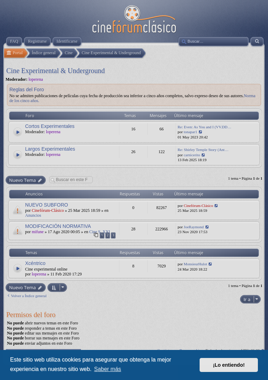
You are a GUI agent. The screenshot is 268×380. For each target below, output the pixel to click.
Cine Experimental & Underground (55, 70)
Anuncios (33, 215)
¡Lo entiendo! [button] (229, 365)
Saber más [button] (107, 369)
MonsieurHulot (195, 264)
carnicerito (192, 155)
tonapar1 (190, 132)
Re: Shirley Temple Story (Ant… (203, 150)
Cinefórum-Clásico (48, 210)
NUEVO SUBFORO (46, 205)
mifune (38, 231)
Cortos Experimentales (50, 126)
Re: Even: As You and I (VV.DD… (204, 127)
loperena (36, 79)
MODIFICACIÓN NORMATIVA (58, 226)
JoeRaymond (193, 227)
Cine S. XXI (99, 231)
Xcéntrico (35, 263)
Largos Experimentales (50, 149)
